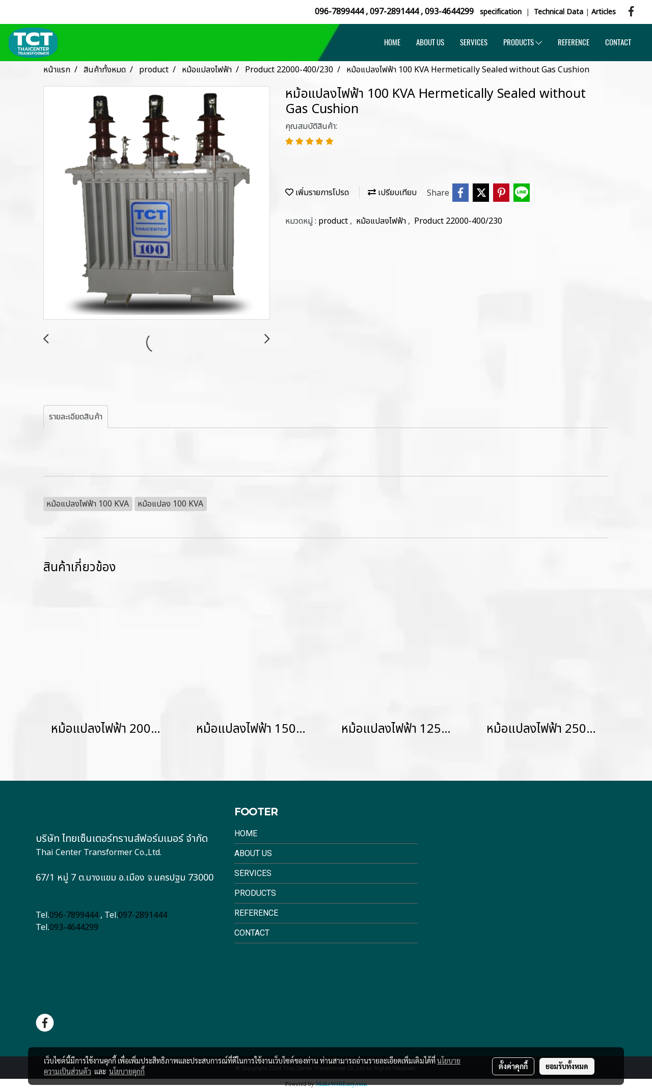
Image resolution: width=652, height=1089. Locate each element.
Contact (251, 933)
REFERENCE (573, 42)
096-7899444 (339, 12)
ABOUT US (430, 42)
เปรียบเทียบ (392, 193)
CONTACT (618, 42)
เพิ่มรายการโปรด (317, 193)
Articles (603, 12)
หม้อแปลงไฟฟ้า (382, 221)
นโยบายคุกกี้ (127, 1071)
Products (255, 893)
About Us (253, 853)
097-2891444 (394, 12)
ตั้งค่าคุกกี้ (513, 1066)
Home (245, 833)
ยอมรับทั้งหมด (567, 1066)
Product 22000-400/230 (458, 221)
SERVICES (473, 42)
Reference (256, 913)
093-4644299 (449, 12)
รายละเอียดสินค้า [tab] (75, 417)
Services (252, 873)
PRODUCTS (522, 42)
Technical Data (558, 12)
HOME (392, 42)
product (334, 221)
